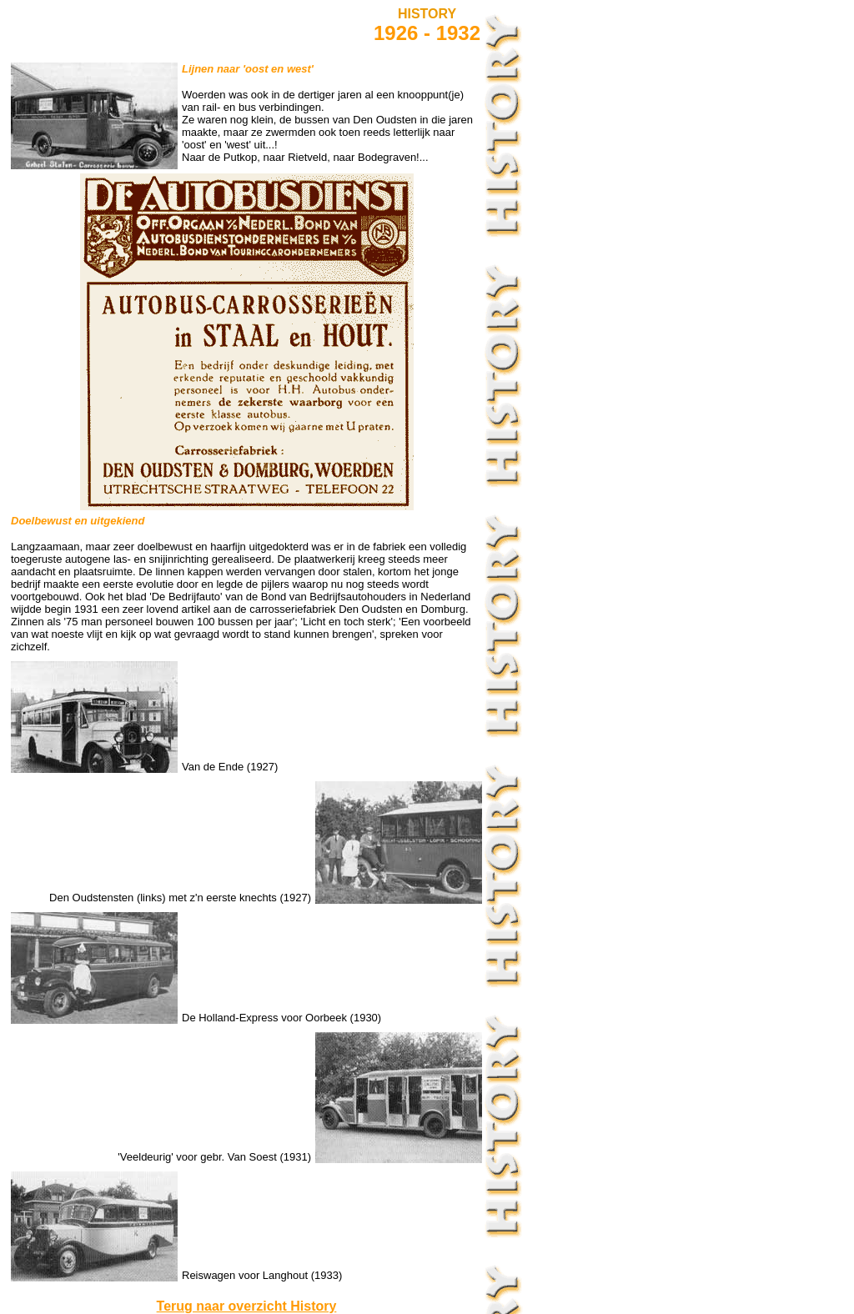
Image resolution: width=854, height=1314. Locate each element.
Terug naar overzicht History (247, 1306)
